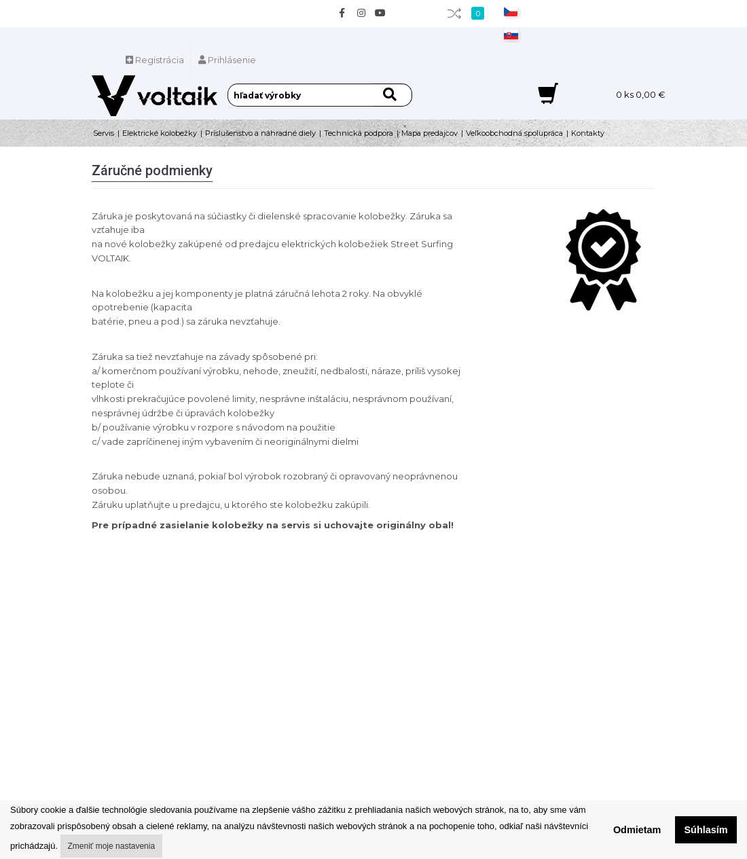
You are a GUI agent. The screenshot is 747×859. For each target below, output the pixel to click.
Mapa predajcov (429, 133)
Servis (103, 133)
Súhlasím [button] (706, 829)
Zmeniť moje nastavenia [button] (112, 846)
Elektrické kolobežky (159, 133)
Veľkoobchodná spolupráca (514, 133)
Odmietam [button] (637, 829)
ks (641, 94)
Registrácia (155, 59)
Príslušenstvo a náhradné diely (260, 133)
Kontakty (587, 133)
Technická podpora (358, 133)
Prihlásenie (227, 59)
